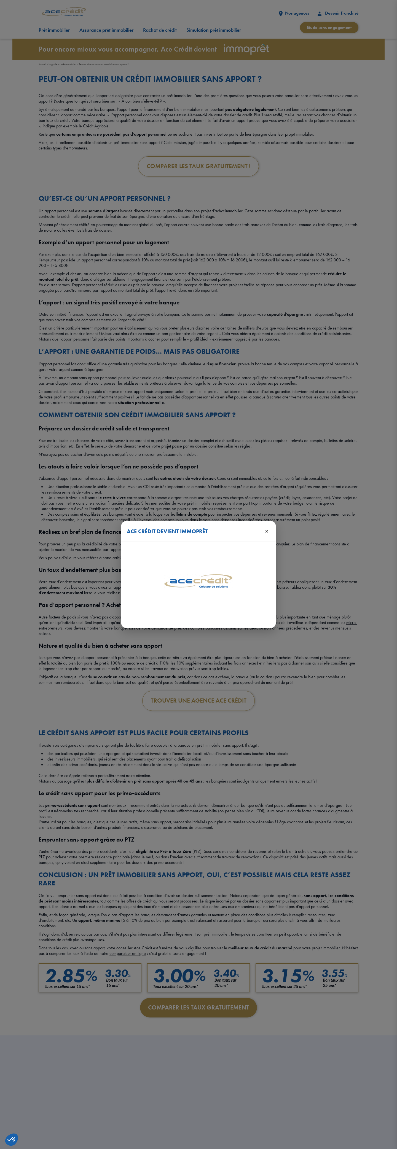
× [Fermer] (267, 531)
